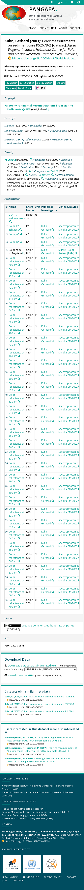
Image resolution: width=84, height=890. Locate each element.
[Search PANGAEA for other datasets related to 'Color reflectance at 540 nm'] (19, 424)
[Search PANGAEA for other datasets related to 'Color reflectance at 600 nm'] (19, 492)
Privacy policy (52, 877)
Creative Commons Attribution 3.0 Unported (48, 625)
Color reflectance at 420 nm (16, 284)
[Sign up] (72, 2)
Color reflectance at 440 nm (16, 307)
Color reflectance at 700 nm (16, 603)
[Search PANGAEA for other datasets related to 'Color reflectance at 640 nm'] (19, 538)
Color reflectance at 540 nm (16, 421)
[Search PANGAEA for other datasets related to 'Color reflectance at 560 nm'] (19, 447)
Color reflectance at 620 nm (16, 512)
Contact (75, 28)
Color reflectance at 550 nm (16, 432)
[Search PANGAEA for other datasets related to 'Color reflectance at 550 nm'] (19, 435)
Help (54, 28)
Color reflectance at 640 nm (16, 535)
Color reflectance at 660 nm (16, 558)
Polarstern (44, 175)
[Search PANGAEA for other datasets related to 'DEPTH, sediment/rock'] (10, 221)
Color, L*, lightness (14, 227)
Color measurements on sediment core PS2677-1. (39, 703)
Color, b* (14, 242)
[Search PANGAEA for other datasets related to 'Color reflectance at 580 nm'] (19, 470)
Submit (44, 28)
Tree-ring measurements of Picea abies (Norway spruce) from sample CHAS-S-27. (39, 739)
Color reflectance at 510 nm (16, 387)
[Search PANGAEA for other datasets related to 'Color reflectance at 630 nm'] (19, 527)
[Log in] (78, 2)
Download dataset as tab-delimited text (32, 665)
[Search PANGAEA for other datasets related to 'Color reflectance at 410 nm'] (19, 276)
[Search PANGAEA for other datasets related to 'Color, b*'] (21, 242)
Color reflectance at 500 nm (16, 375)
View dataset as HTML (21, 675)
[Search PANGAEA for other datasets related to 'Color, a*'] (21, 234)
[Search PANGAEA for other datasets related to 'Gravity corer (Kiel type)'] (42, 178)
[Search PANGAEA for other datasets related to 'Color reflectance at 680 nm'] (19, 584)
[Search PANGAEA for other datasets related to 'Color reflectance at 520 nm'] (19, 401)
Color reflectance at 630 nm (16, 523)
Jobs (4, 880)
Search (33, 28)
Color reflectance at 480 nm (16, 352)
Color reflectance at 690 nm (16, 592)
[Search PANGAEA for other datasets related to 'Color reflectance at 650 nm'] (19, 549)
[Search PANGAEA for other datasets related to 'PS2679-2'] (31, 159)
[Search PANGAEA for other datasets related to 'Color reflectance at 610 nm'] (19, 504)
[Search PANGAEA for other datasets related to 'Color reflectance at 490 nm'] (19, 367)
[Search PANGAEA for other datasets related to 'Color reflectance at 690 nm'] (19, 595)
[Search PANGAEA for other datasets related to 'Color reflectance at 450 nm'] (19, 322)
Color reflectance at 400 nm (16, 261)
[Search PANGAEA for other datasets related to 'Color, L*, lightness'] (20, 229)
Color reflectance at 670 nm (16, 569)
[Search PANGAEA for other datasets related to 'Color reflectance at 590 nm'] (19, 481)
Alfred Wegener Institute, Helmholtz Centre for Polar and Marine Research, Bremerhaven (42, 49)
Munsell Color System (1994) (66, 251)
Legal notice (10, 877)
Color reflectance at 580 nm (16, 466)
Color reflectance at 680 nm (16, 580)
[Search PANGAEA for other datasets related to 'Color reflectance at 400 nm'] (19, 265)
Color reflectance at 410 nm (16, 273)
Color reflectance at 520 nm (16, 398)
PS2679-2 (10, 159)
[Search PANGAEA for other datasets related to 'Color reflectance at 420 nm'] (19, 287)
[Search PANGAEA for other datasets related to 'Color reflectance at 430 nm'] (19, 299)
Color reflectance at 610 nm (16, 501)
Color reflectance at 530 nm (16, 409)
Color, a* (14, 234)
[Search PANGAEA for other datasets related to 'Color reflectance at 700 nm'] (19, 606)
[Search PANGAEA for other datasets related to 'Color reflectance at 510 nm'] (19, 390)
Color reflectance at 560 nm (16, 444)
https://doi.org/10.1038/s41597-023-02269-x (27, 841)
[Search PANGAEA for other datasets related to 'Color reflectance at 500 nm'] (19, 379)
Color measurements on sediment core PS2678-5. (39, 696)
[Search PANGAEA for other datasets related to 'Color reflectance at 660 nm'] (19, 561)
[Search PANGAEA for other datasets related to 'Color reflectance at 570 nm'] (19, 458)
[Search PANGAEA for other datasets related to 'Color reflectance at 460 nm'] (19, 333)
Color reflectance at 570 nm (16, 455)
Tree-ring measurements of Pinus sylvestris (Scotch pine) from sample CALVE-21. (37, 760)
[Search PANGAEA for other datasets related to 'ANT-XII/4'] (26, 174)
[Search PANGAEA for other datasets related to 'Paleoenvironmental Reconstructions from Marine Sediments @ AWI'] (47, 109)
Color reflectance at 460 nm (16, 330)
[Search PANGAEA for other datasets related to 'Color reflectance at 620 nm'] (19, 515)
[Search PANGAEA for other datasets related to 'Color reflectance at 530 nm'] (19, 413)
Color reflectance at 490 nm (16, 364)
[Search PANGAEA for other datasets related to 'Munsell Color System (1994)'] (76, 253)
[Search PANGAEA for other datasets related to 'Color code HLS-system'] (23, 253)
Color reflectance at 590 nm (16, 478)
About (63, 28)
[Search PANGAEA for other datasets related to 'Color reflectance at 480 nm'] (19, 356)
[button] (40, 88)
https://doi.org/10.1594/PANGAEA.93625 (44, 58)
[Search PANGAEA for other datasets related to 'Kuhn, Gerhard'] (53, 229)
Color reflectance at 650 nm (16, 546)
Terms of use (31, 877)
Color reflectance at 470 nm (16, 341)
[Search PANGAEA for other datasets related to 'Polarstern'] (52, 174)
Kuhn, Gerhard (16, 41)
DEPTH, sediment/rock (17, 216)
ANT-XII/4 (52, 171)
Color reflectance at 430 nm (16, 295)
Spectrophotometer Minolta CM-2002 (69, 227)
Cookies (71, 877)
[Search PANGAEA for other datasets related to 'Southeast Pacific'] (30, 171)
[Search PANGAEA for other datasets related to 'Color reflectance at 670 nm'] (19, 572)
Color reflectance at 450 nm (16, 318)
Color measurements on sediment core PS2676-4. (39, 711)
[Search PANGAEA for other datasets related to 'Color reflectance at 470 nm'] (19, 344)
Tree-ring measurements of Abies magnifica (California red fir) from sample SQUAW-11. (40, 749)
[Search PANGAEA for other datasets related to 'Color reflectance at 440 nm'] (19, 310)
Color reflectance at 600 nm (16, 489)
